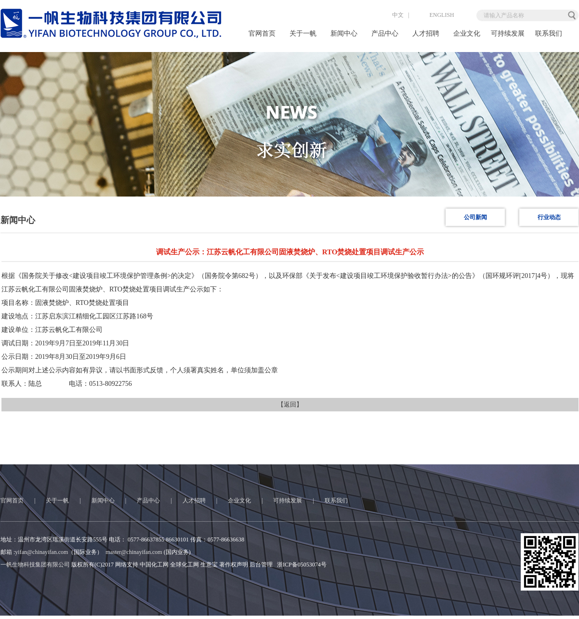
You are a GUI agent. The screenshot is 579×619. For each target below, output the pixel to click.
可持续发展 (508, 33)
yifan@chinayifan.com (41, 552)
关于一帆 (303, 33)
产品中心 (384, 33)
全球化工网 (184, 564)
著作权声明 (233, 564)
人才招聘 (425, 33)
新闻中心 (343, 33)
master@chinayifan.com (133, 552)
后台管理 (261, 564)
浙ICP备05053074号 (302, 564)
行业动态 (549, 217)
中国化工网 (154, 564)
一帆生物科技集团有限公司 (35, 564)
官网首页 (262, 33)
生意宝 (209, 564)
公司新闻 (475, 217)
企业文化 (466, 33)
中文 (390, 15)
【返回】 (290, 404)
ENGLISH (433, 15)
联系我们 (548, 33)
